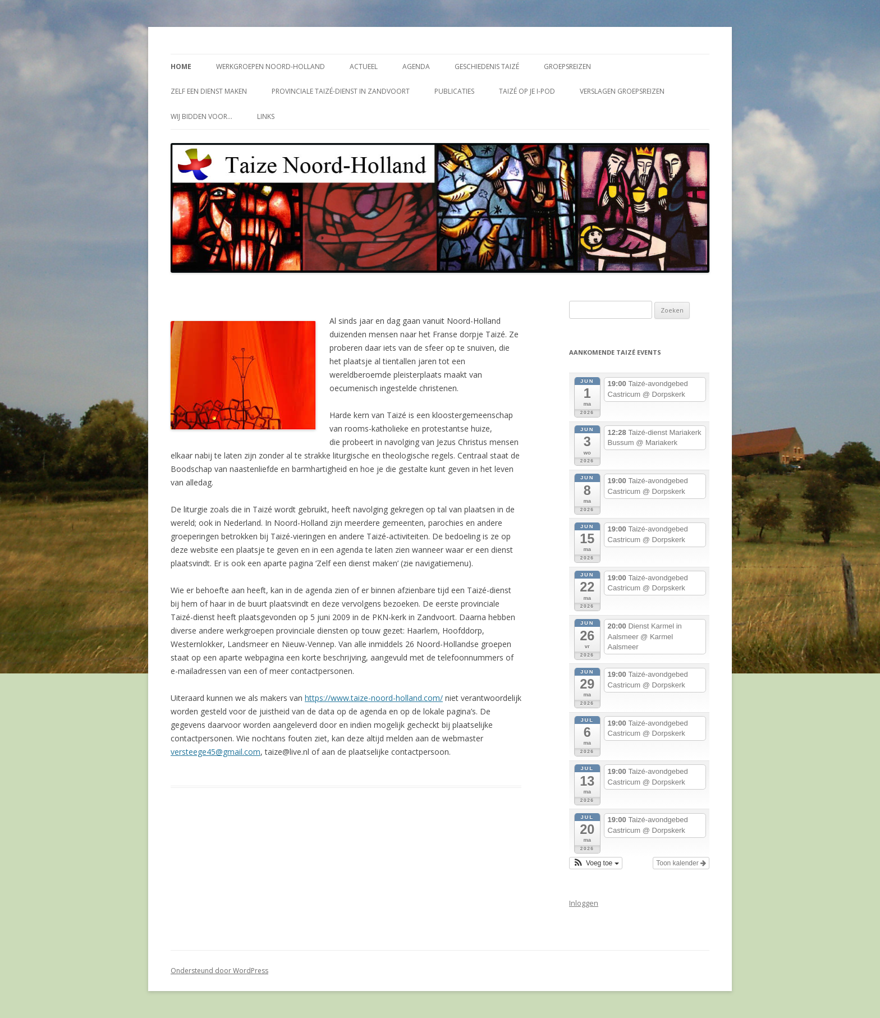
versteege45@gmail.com (215, 751)
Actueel (364, 66)
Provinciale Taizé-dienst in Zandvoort (341, 91)
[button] (596, 863)
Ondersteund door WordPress (219, 970)
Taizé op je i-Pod (527, 91)
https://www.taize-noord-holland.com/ (374, 698)
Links (265, 116)
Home (181, 66)
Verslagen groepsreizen (622, 91)
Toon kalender (681, 863)
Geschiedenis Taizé (487, 66)
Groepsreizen (567, 66)
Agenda (416, 66)
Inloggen (583, 903)
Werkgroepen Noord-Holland (270, 66)
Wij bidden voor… (201, 116)
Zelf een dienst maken (209, 91)
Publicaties (454, 91)
